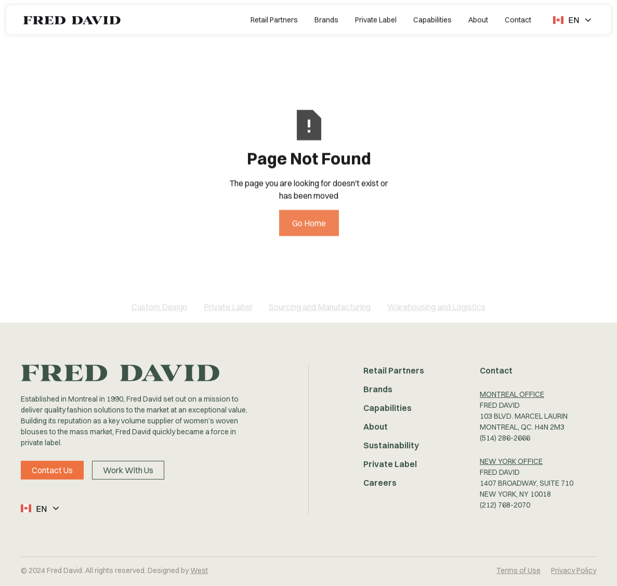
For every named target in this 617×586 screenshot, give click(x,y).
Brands (326, 18)
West (199, 570)
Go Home (308, 235)
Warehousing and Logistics (436, 313)
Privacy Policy (573, 570)
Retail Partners (274, 18)
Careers (380, 482)
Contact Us (52, 470)
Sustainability (391, 445)
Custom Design (159, 313)
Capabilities (432, 18)
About (478, 18)
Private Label (376, 18)
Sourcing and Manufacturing (320, 313)
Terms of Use (518, 570)
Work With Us (128, 470)
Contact (518, 18)
